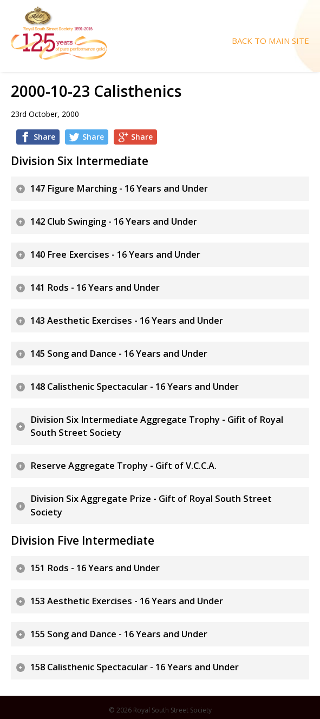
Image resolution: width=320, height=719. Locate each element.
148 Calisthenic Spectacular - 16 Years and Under (134, 387)
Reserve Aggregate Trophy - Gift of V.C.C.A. (123, 466)
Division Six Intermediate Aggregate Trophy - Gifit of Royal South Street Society (156, 426)
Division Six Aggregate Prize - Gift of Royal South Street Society (151, 505)
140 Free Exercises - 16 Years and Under (115, 254)
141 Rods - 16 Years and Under (95, 287)
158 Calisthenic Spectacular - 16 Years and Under (134, 667)
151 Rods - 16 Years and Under (95, 568)
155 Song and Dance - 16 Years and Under (118, 634)
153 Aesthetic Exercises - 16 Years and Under (126, 601)
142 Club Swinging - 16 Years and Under (113, 221)
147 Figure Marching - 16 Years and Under (119, 188)
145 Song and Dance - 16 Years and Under (118, 354)
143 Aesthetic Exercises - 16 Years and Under (126, 320)
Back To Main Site (270, 40)
